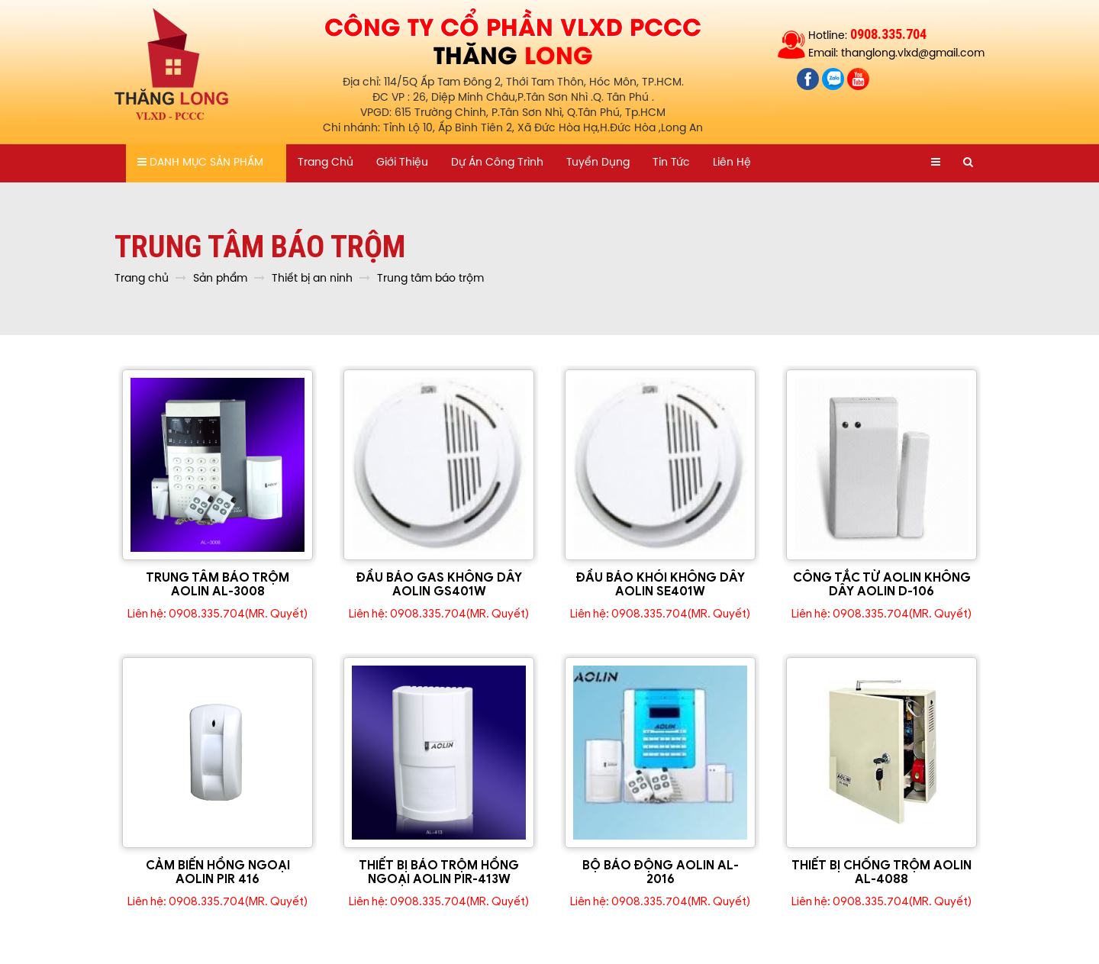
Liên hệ (732, 163)
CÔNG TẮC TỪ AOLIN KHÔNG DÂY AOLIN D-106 (882, 584)
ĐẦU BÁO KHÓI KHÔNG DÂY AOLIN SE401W (660, 584)
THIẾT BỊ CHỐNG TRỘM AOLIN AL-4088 (881, 872)
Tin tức (671, 163)
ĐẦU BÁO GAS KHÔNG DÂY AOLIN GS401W (439, 584)
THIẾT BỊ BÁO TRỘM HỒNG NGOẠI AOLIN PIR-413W (439, 872)
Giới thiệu (402, 163)
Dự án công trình (497, 163)
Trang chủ (325, 163)
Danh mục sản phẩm (200, 162)
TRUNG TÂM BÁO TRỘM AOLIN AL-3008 (217, 584)
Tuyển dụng (598, 163)
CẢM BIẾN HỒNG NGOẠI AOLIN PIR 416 (218, 872)
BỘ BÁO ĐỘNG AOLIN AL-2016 (660, 872)
